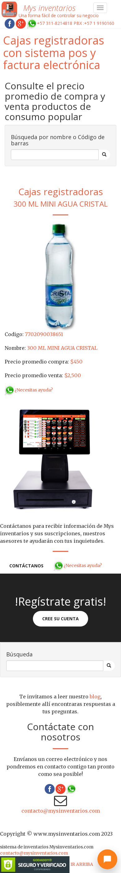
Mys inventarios (49, 7)
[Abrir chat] (107, 859)
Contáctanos (26, 566)
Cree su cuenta (60, 619)
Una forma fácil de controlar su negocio (59, 15)
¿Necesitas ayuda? (29, 390)
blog (95, 696)
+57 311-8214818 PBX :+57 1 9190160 (70, 23)
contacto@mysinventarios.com (60, 811)
